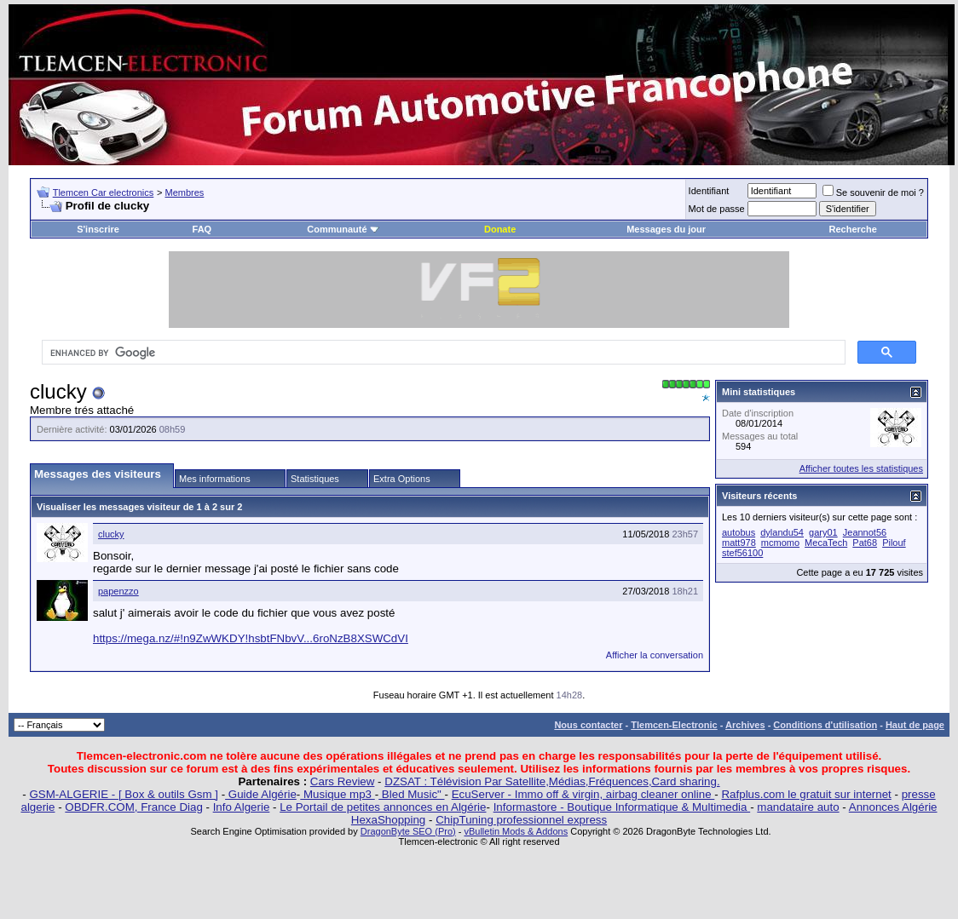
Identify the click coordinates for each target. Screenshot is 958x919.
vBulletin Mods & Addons (516, 831)
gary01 (823, 532)
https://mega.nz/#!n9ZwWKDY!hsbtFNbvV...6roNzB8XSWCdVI (250, 638)
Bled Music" (411, 794)
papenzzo (118, 591)
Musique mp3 (337, 794)
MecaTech (826, 542)
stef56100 (742, 553)
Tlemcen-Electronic (674, 725)
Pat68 (864, 542)
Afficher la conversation (654, 655)
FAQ (202, 229)
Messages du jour (666, 229)
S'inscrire (98, 229)
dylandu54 (782, 532)
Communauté (342, 229)
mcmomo (780, 542)
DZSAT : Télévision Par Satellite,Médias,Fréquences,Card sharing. (551, 781)
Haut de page (915, 725)
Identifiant (709, 191)
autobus (738, 532)
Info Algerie (241, 807)
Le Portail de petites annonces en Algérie (383, 807)
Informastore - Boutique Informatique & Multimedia (622, 807)
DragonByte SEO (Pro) (408, 831)
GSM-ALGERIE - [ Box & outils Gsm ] (124, 794)
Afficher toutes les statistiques (861, 468)
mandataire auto (798, 807)
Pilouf (894, 542)
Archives (745, 725)
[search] (442, 352)
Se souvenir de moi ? (873, 192)
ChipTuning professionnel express (521, 819)
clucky (111, 534)
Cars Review (342, 781)
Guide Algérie (261, 794)
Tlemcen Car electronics (103, 192)
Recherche (853, 229)
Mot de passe (717, 209)
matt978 (739, 542)
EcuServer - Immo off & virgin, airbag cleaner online (583, 794)
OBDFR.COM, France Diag (133, 807)
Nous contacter (588, 725)
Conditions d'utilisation (825, 725)
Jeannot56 (864, 532)
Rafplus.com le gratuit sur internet (806, 794)
